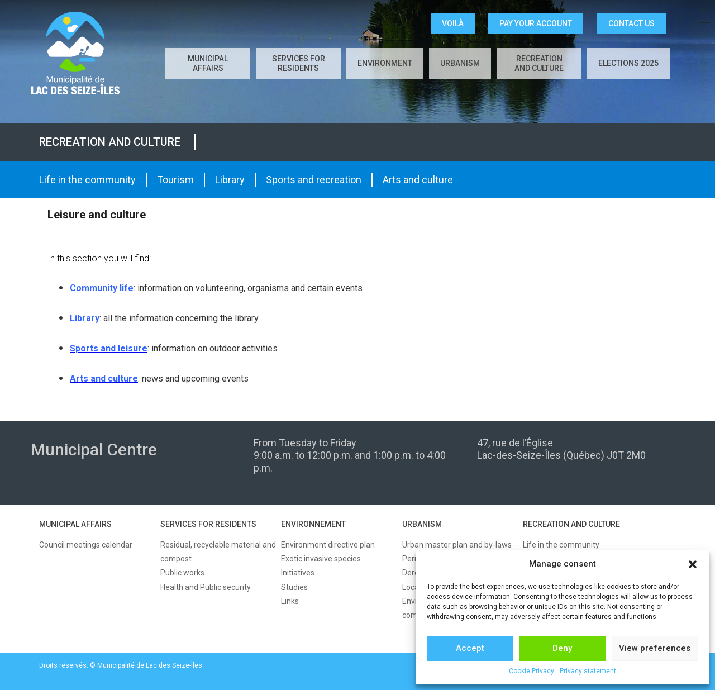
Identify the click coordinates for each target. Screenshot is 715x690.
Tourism (175, 179)
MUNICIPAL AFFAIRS (75, 524)
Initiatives (297, 572)
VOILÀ (453, 23)
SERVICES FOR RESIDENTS (208, 524)
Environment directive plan (328, 544)
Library (230, 179)
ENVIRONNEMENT (313, 524)
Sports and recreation (313, 179)
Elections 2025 (628, 63)
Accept (470, 648)
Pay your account (535, 23)
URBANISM (422, 524)
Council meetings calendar (85, 544)
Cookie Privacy (531, 671)
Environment (385, 63)
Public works (182, 572)
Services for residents (298, 63)
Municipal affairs (208, 63)
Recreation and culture (539, 63)
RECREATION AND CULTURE (571, 524)
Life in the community (87, 179)
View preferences (654, 648)
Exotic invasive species (321, 558)
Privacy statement (588, 671)
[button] (692, 564)
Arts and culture (418, 179)
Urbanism (460, 63)
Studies (294, 587)
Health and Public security (205, 587)
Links (290, 601)
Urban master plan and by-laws (457, 544)
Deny (562, 648)
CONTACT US (631, 23)
